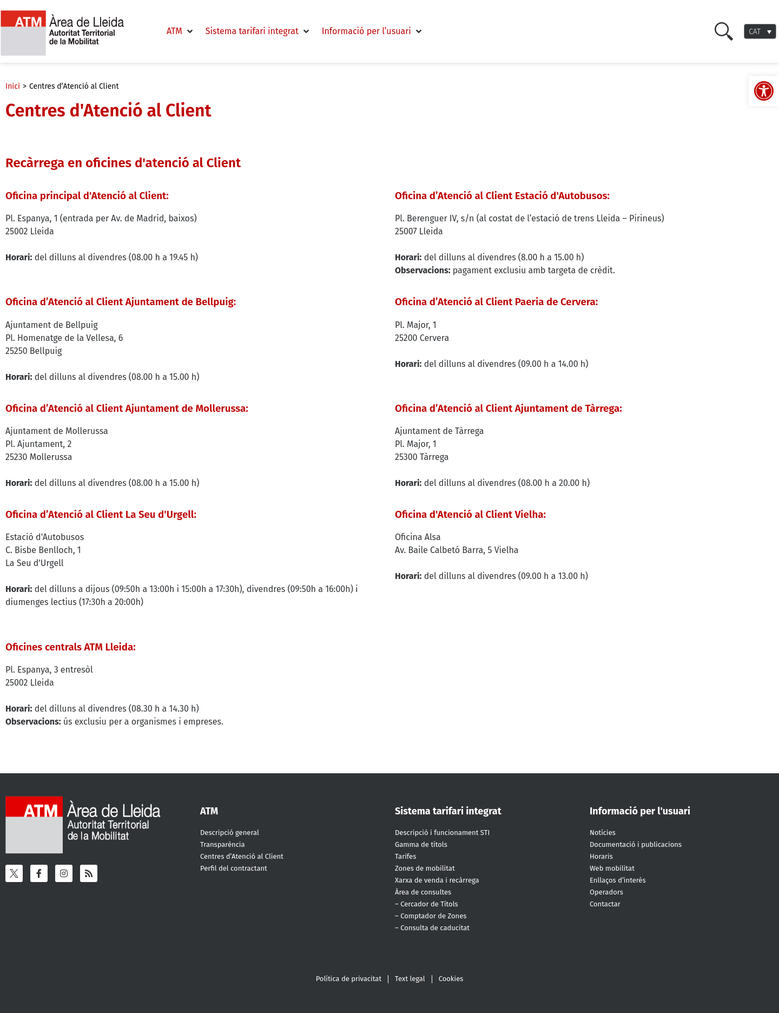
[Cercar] (724, 31)
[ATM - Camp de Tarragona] (69, 33)
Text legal (410, 979)
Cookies (451, 979)
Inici (12, 86)
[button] (180, 31)
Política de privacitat (348, 979)
